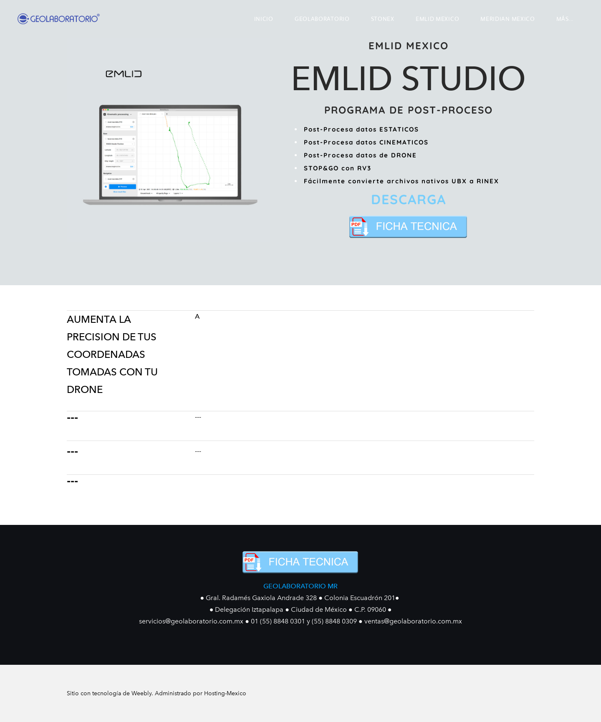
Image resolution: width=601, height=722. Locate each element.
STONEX (382, 19)
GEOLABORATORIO (322, 19)
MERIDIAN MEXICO (507, 19)
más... (564, 19)
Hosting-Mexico (225, 693)
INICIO (263, 19)
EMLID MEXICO (437, 19)
